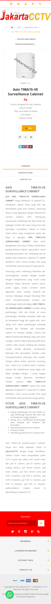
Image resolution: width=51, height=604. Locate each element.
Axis (28, 83)
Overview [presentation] (25, 166)
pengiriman (30, 596)
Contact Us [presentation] (25, 179)
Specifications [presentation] (25, 172)
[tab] (25, 166)
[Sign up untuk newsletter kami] (22, 523)
